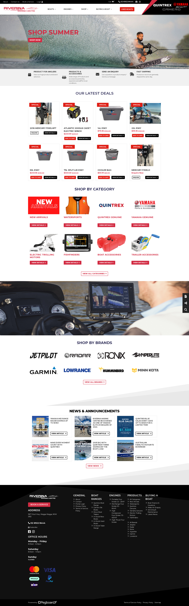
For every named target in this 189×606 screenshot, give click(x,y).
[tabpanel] (94, 42)
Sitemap (158, 603)
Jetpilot (132, 525)
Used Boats (127, 9)
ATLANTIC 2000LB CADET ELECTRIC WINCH (77, 129)
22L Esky (136, 128)
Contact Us (15, 2)
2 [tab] (94, 65)
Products (134, 495)
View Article (58, 433)
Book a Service (28, 2)
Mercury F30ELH (141, 170)
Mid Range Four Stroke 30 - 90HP (118, 506)
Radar (132, 527)
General (79, 495)
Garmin (132, 534)
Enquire (34, 133)
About (5, 2)
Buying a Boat (103, 9)
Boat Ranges (96, 497)
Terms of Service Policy (132, 603)
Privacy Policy (81, 506)
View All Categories (95, 274)
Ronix (132, 529)
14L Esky (102, 128)
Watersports (134, 504)
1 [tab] (91, 65)
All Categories (135, 499)
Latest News (152, 514)
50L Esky (34, 170)
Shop (83, 9)
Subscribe (32, 527)
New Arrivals (134, 502)
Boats (51, 9)
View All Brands (94, 382)
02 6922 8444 (125, 2)
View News (94, 466)
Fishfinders (134, 518)
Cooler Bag (104, 170)
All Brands (133, 522)
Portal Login (80, 504)
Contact (79, 502)
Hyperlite (133, 532)
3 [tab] (98, 65)
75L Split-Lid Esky (74, 170)
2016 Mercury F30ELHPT (43, 128)
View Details (50, 133)
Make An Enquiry (154, 508)
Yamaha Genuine (136, 511)
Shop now (35, 40)
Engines (67, 9)
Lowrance (133, 536)
